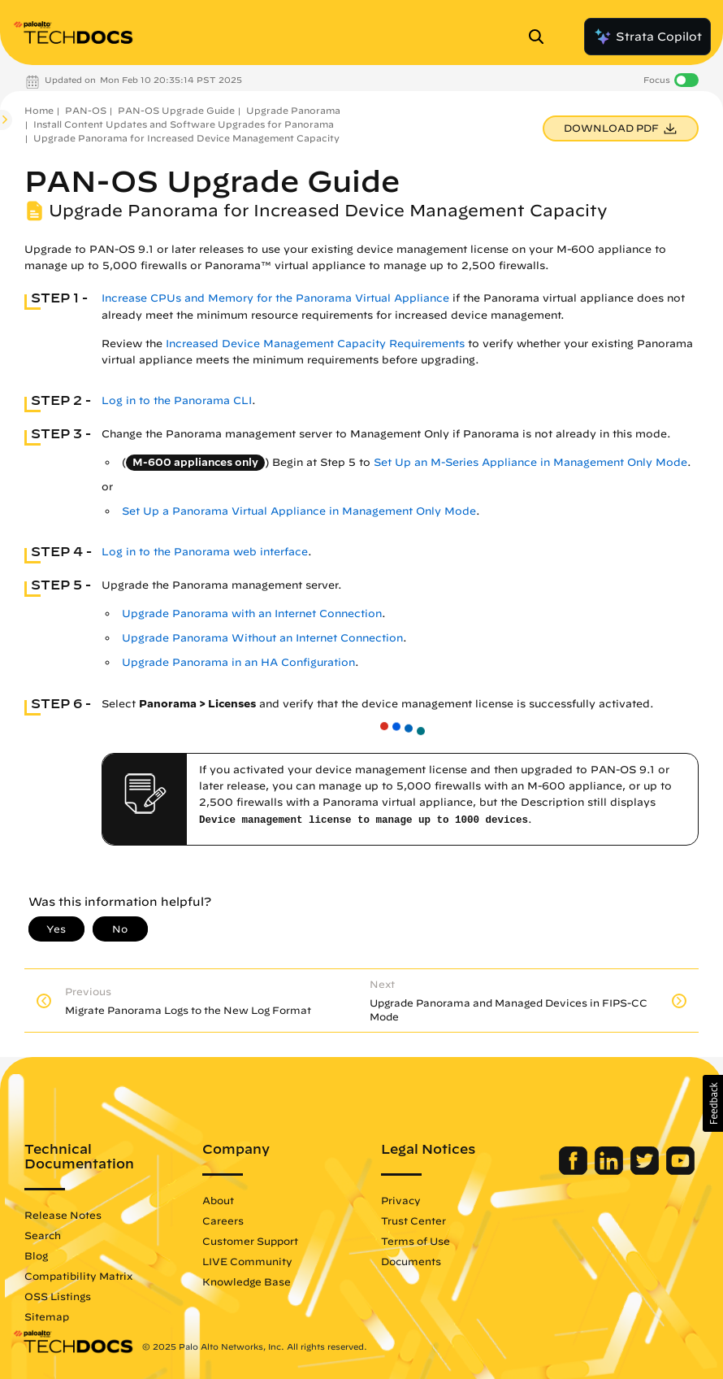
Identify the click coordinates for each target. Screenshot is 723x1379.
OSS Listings (57, 1296)
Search (42, 1235)
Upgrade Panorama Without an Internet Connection (262, 638)
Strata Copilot (647, 36)
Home (39, 110)
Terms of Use (415, 1240)
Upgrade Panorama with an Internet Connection (252, 613)
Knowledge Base (246, 1281)
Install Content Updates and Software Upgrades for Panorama (183, 124)
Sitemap (46, 1316)
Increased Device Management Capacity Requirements (315, 343)
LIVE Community (247, 1261)
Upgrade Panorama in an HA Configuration (238, 662)
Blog (36, 1255)
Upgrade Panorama (293, 110)
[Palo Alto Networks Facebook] (575, 1170)
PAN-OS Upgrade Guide (176, 110)
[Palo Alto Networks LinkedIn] (610, 1170)
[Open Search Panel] (541, 36)
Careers (223, 1220)
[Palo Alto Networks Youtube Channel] (680, 1170)
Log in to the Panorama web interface (205, 552)
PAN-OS (85, 110)
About (218, 1200)
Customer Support (250, 1240)
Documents (411, 1261)
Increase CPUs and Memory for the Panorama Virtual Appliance (275, 298)
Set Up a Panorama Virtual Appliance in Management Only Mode (299, 511)
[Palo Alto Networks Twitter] (646, 1170)
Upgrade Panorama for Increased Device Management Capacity (186, 138)
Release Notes (63, 1214)
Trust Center (413, 1220)
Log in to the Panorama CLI (177, 400)
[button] (713, 1103)
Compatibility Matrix (78, 1275)
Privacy (401, 1200)
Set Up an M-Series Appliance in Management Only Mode (530, 462)
